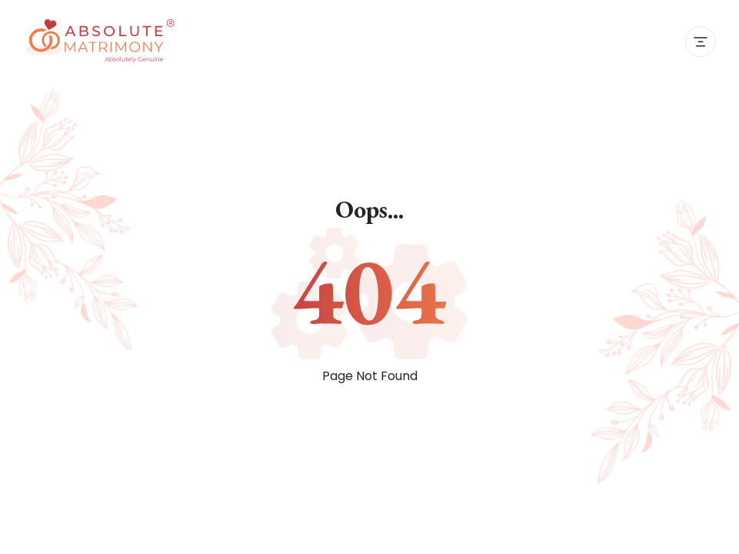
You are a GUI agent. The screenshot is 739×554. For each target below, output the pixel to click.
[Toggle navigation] (700, 41)
